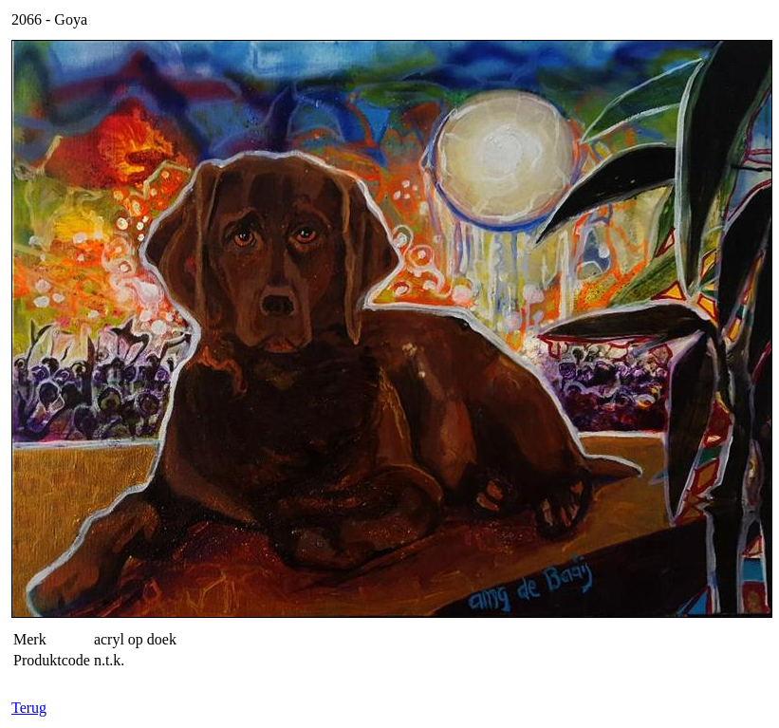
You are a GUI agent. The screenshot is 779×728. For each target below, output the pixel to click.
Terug (28, 708)
